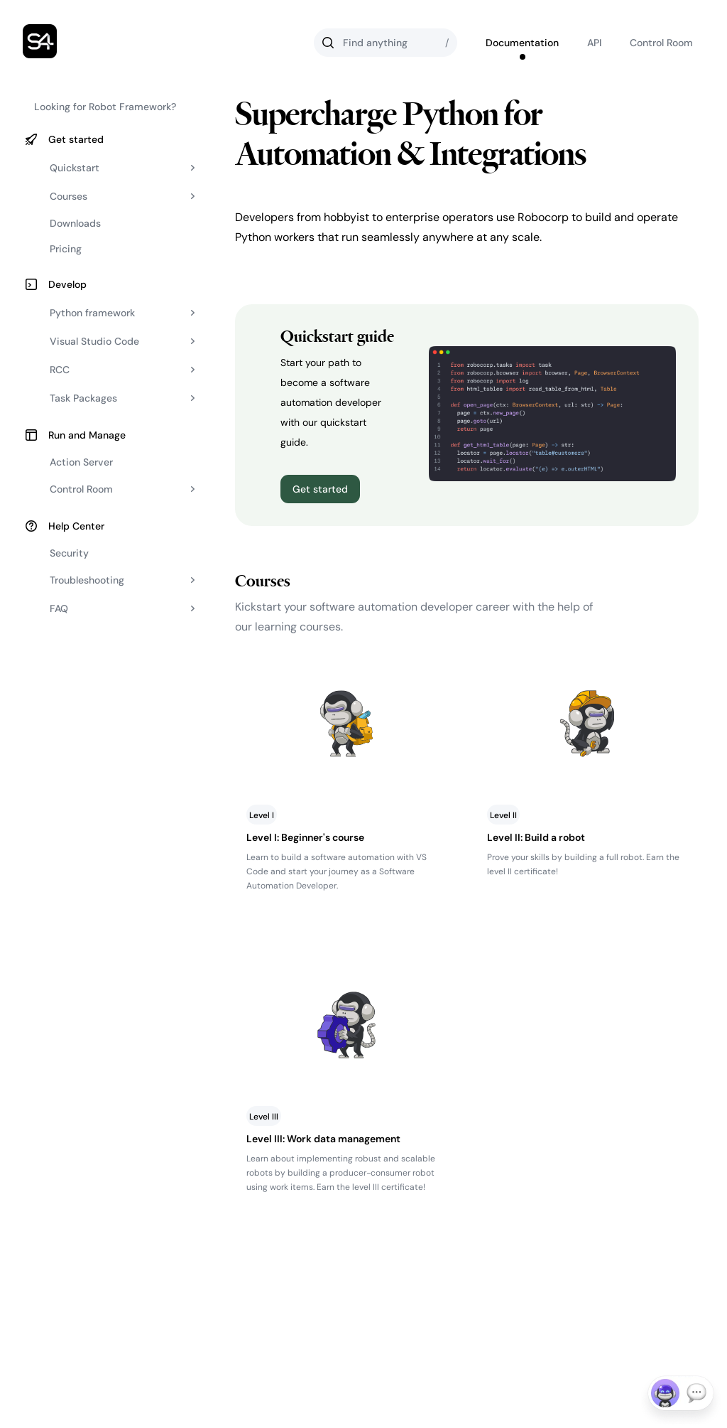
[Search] (385, 42)
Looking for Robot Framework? (105, 106)
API (594, 42)
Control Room (661, 42)
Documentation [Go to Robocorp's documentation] (522, 42)
